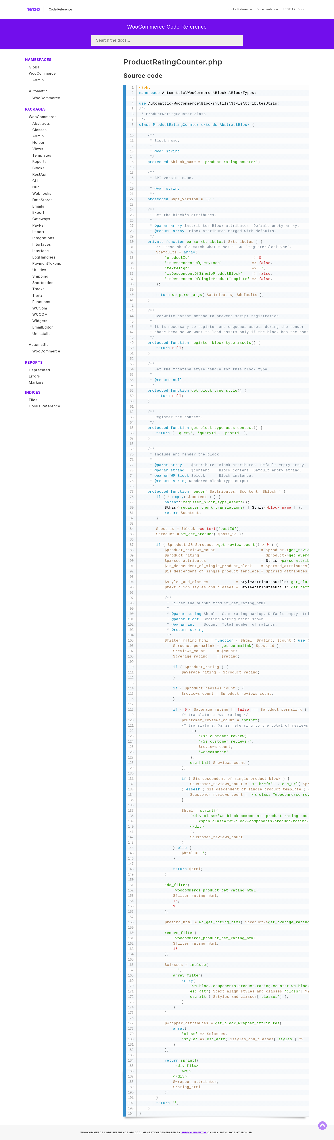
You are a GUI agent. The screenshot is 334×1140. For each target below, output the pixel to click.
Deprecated (39, 370)
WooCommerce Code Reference (167, 27)
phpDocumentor (194, 1132)
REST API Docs (293, 9)
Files (33, 400)
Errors (34, 376)
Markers (36, 382)
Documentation (267, 9)
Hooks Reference (240, 9)
